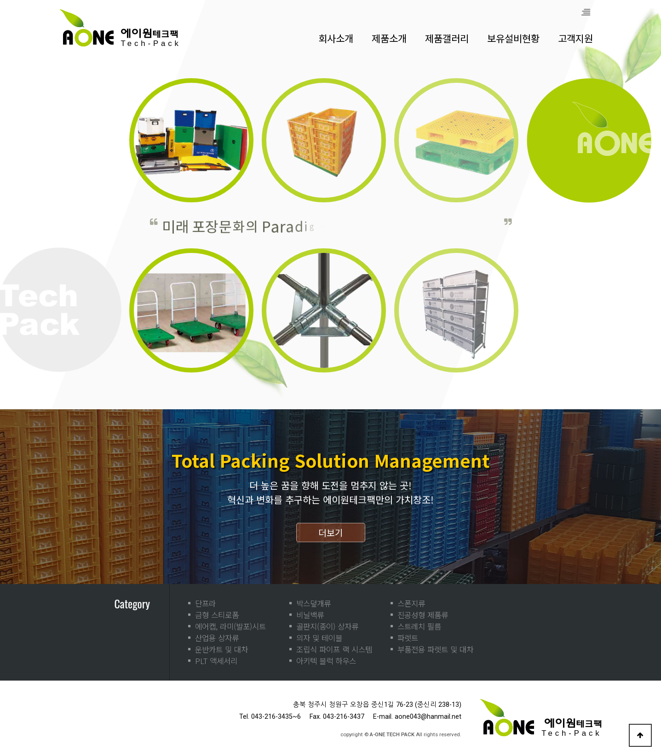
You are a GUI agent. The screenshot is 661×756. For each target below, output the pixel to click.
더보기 (330, 532)
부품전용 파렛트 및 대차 (435, 649)
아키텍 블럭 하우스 (326, 660)
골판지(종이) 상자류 (327, 626)
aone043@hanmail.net (428, 717)
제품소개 (389, 38)
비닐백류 (310, 614)
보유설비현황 (513, 38)
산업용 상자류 (217, 637)
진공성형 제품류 (422, 614)
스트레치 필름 (419, 626)
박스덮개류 (313, 603)
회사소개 (335, 38)
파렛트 (407, 637)
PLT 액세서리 (216, 660)
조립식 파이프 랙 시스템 (334, 649)
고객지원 (575, 38)
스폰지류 (411, 603)
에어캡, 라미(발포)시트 (230, 626)
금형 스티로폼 (217, 614)
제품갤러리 (447, 38)
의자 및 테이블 (319, 637)
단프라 (205, 603)
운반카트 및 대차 (221, 649)
